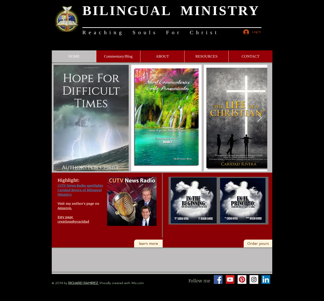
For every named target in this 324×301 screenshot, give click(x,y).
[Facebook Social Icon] (218, 279)
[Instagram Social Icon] (254, 279)
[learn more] (148, 244)
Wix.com (137, 283)
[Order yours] (258, 244)
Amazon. (65, 208)
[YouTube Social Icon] (230, 279)
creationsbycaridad (73, 221)
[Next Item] (259, 118)
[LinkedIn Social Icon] (265, 279)
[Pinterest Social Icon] (242, 279)
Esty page (65, 217)
